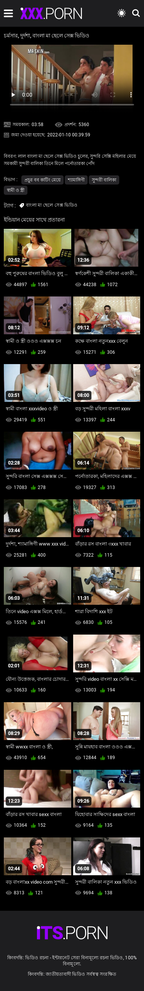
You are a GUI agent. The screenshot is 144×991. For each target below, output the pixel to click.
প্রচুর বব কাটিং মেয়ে (42, 180)
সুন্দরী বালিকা (104, 180)
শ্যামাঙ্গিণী (76, 180)
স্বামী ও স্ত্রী (15, 190)
